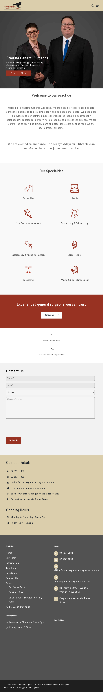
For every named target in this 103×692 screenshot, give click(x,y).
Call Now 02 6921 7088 (18, 607)
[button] (97, 5)
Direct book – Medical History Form (25, 600)
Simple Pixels (12, 688)
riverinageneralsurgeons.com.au (26, 488)
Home (9, 553)
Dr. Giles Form (16, 592)
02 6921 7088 (15, 471)
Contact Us (12, 578)
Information (12, 563)
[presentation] (26, 427)
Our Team (11, 558)
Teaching (11, 568)
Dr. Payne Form (16, 587)
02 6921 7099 (15, 477)
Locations (11, 573)
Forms (9, 583)
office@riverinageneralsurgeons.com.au (30, 482)
